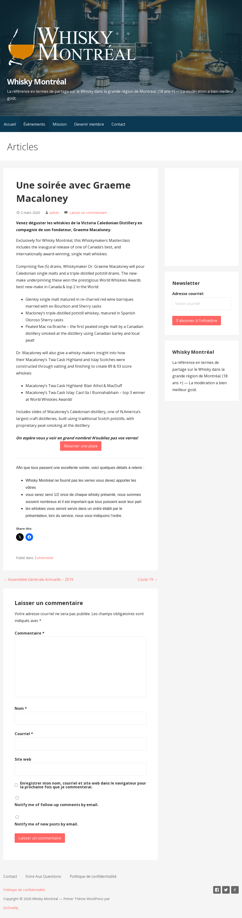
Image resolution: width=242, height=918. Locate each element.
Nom (21, 708)
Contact (118, 124)
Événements (34, 124)
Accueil (10, 124)
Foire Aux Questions (43, 876)
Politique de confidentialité (93, 876)
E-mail (235, 890)
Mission (60, 124)
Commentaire (29, 633)
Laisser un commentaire (88, 212)
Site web (23, 759)
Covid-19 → (148, 579)
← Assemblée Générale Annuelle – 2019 (38, 579)
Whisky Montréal (36, 81)
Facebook (217, 890)
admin (54, 212)
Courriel (24, 733)
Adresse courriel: (188, 293)
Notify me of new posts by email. (46, 824)
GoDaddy (10, 907)
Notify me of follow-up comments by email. (56, 804)
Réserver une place (81, 446)
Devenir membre (89, 124)
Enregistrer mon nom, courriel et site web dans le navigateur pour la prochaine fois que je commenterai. (83, 785)
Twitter (226, 890)
